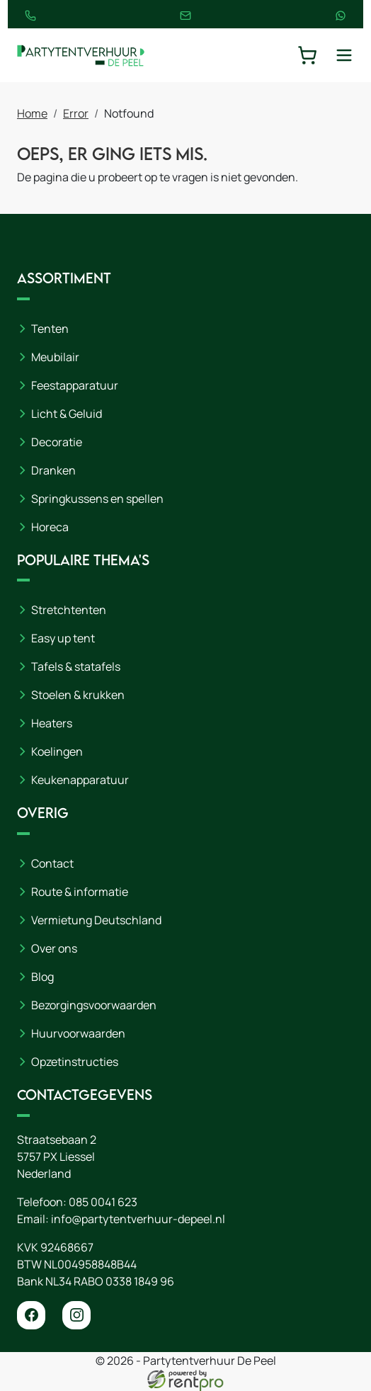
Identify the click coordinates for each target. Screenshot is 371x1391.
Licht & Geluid (66, 413)
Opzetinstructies (74, 1061)
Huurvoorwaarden (78, 1033)
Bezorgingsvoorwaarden (93, 1005)
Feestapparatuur (74, 385)
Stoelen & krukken (78, 695)
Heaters (51, 724)
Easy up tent (63, 639)
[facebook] (31, 1315)
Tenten (50, 328)
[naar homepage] (80, 55)
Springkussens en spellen (97, 498)
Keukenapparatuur (80, 780)
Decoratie (56, 442)
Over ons (54, 948)
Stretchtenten (68, 610)
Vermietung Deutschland (96, 920)
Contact (52, 863)
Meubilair (55, 357)
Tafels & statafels (75, 667)
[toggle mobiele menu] (344, 55)
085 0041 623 (103, 1202)
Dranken (53, 470)
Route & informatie (79, 891)
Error (76, 113)
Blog (42, 976)
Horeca (50, 527)
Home (32, 113)
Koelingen (57, 752)
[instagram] (76, 1315)
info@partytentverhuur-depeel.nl (138, 1219)
